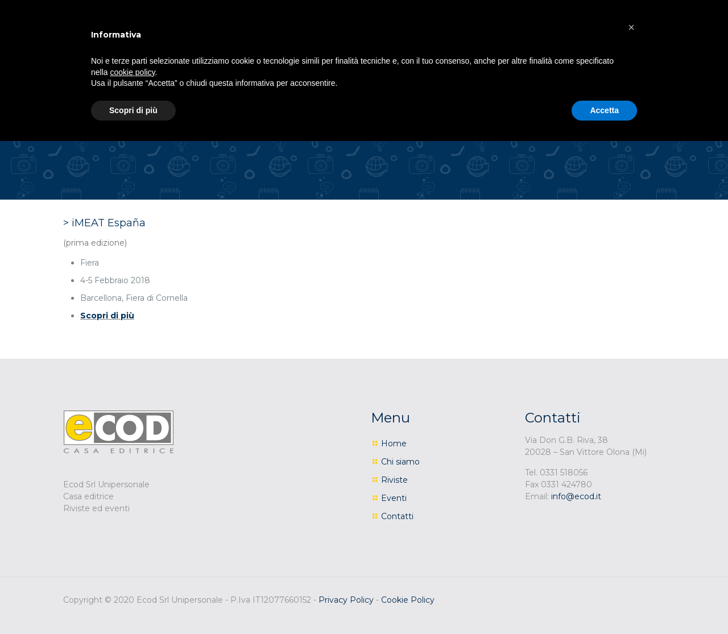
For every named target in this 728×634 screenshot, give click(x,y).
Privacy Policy (346, 600)
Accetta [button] (604, 110)
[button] (631, 27)
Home (394, 443)
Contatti (397, 516)
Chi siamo (400, 462)
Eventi (394, 498)
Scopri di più (107, 315)
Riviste (394, 480)
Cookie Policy (408, 600)
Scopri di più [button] (133, 110)
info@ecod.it (576, 496)
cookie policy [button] (132, 72)
